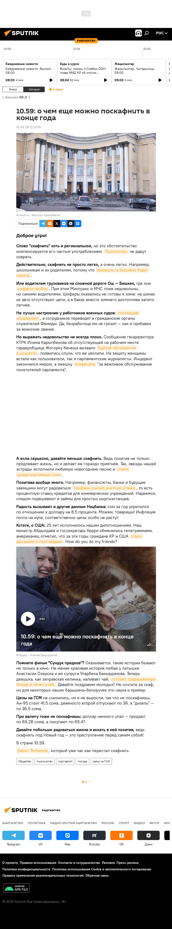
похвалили (85, 364)
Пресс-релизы (128, 863)
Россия (107, 823)
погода (82, 761)
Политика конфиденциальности (26, 869)
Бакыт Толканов (32, 750)
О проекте (10, 863)
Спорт (124, 823)
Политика (37, 823)
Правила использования (38, 863)
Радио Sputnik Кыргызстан (73, 823)
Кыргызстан (45, 761)
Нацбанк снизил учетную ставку (104, 488)
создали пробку (32, 288)
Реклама (108, 863)
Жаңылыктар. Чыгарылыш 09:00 (134, 71)
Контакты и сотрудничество (79, 863)
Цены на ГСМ (101, 761)
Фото (154, 823)
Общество (24, 761)
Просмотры (116, 251)
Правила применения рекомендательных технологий (43, 875)
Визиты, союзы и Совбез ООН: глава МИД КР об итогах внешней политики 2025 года (83, 73)
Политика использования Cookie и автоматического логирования (101, 869)
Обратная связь (97, 875)
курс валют (65, 761)
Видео (139, 823)
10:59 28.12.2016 (28, 127)
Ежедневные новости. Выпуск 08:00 (28, 71)
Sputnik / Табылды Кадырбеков (39, 215)
